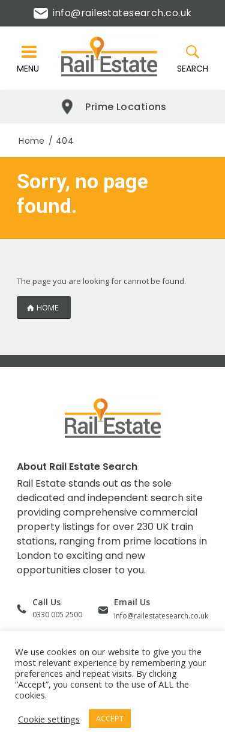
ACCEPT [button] (110, 718)
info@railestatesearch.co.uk (113, 13)
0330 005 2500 (57, 614)
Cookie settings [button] (49, 719)
